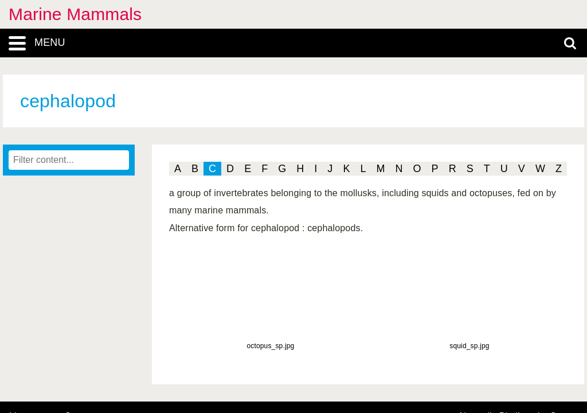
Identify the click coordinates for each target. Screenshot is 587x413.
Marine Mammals (75, 14)
